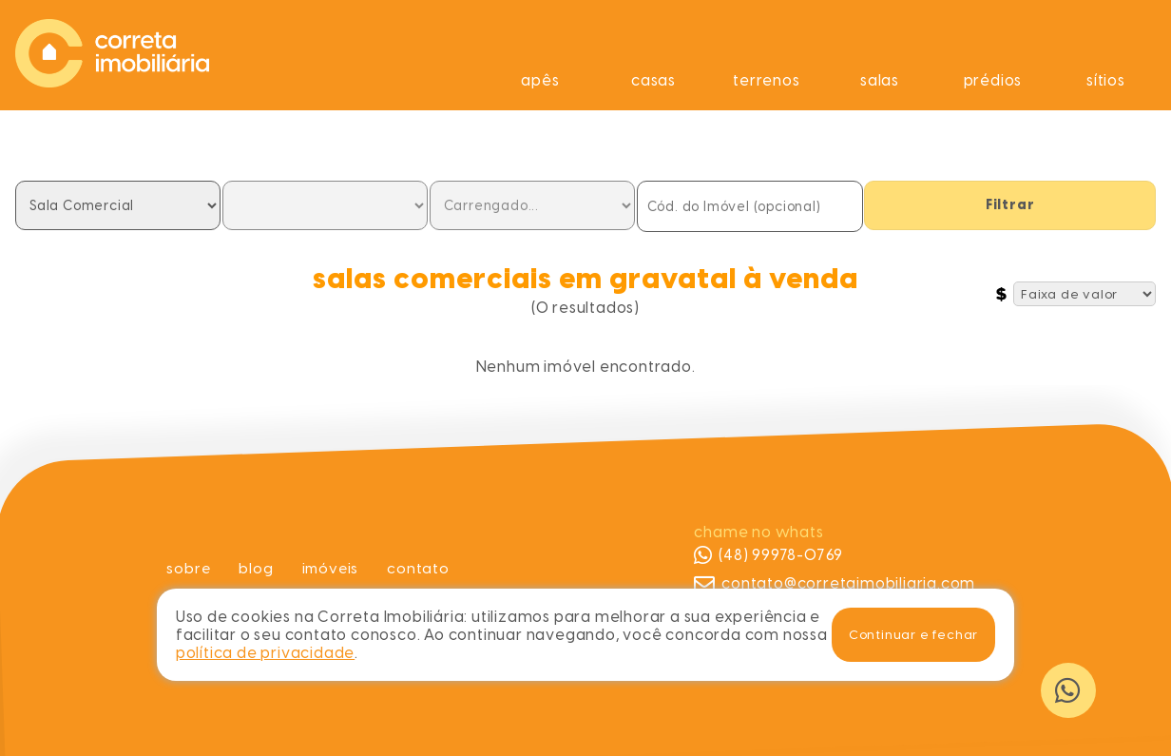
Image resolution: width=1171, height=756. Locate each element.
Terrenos (766, 80)
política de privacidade (265, 653)
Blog (255, 568)
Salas (879, 80)
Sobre (186, 568)
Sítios (1105, 80)
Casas (653, 80)
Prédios (993, 80)
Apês (540, 80)
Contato (420, 568)
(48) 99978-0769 (768, 555)
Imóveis (331, 568)
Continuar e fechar (913, 634)
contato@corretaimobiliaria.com (834, 584)
